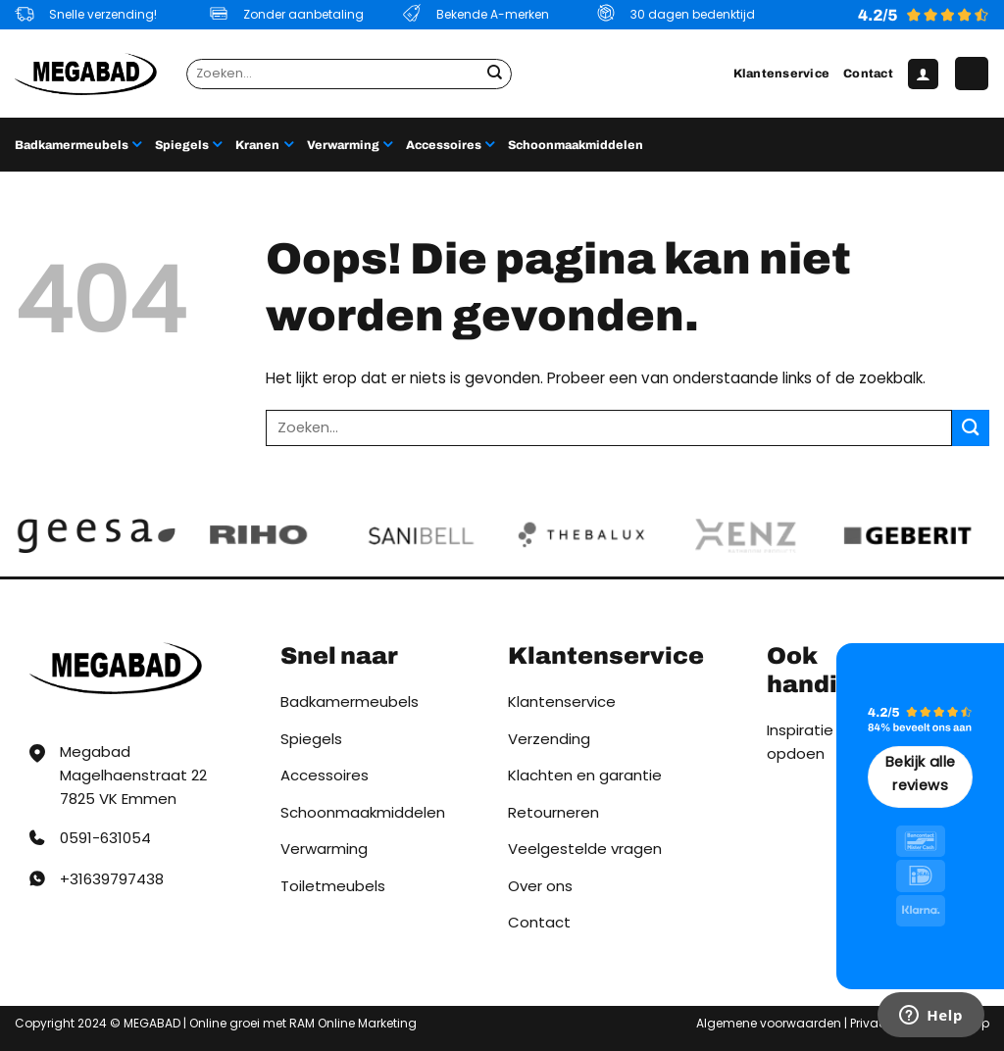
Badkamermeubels (78, 144)
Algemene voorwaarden (768, 1023)
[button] (922, 74)
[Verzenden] (494, 73)
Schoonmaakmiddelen (575, 145)
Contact (868, 73)
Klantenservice (781, 73)
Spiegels (188, 144)
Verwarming (349, 144)
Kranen (263, 144)
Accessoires (450, 144)
